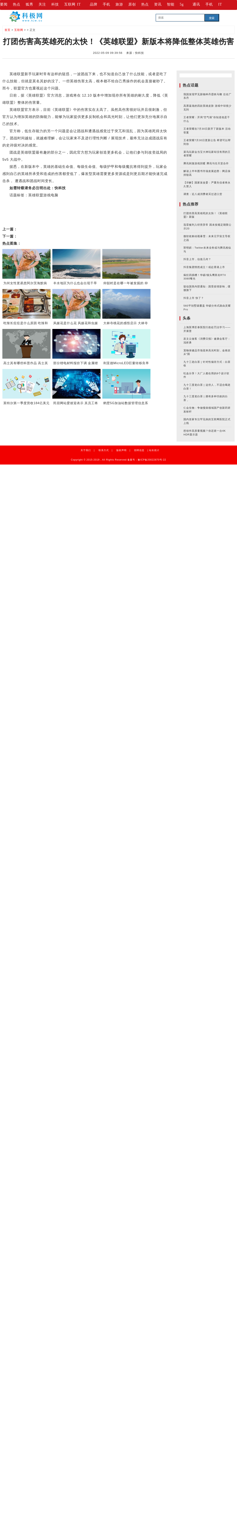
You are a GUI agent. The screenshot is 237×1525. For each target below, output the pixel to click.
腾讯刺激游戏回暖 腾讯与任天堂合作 (206, 163)
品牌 (93, 4)
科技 (55, 4)
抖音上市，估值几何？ (197, 259)
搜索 (211, 18)
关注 (42, 4)
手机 (106, 4)
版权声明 (121, 450)
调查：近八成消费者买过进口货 (202, 194)
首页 (7, 29)
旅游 (119, 4)
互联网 (69, 4)
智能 (170, 4)
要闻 (4, 4)
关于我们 (86, 450)
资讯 (158, 4)
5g (182, 4)
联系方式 (104, 450)
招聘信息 (139, 450)
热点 (16, 4)
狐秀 (29, 4)
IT (79, 4)
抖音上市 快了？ (193, 297)
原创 (132, 4)
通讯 (196, 4)
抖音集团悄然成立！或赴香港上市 (204, 267)
